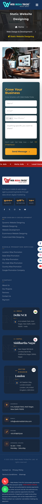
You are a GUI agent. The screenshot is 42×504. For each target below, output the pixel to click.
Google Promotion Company (13, 270)
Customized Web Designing (13, 237)
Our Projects (7, 289)
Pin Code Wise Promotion (12, 263)
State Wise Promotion (10, 256)
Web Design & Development (19, 32)
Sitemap (22, 474)
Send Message (19, 151)
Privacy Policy (18, 470)
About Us (6, 285)
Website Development (11, 230)
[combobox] (9, 118)
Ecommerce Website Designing (14, 233)
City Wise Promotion (10, 259)
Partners (5, 293)
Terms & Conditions (9, 474)
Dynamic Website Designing (13, 223)
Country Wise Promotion (12, 267)
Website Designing (9, 226)
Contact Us (6, 296)
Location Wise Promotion (12, 252)
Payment (5, 300)
